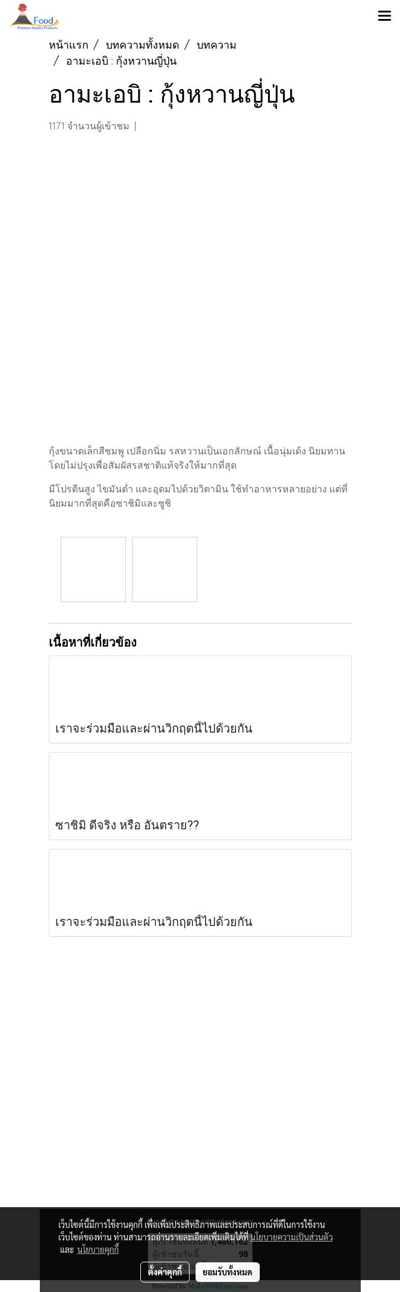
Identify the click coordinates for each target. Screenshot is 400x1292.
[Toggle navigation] (384, 17)
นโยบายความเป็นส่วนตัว (291, 1236)
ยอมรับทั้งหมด (228, 1271)
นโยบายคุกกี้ (98, 1249)
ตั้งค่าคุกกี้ (165, 1271)
